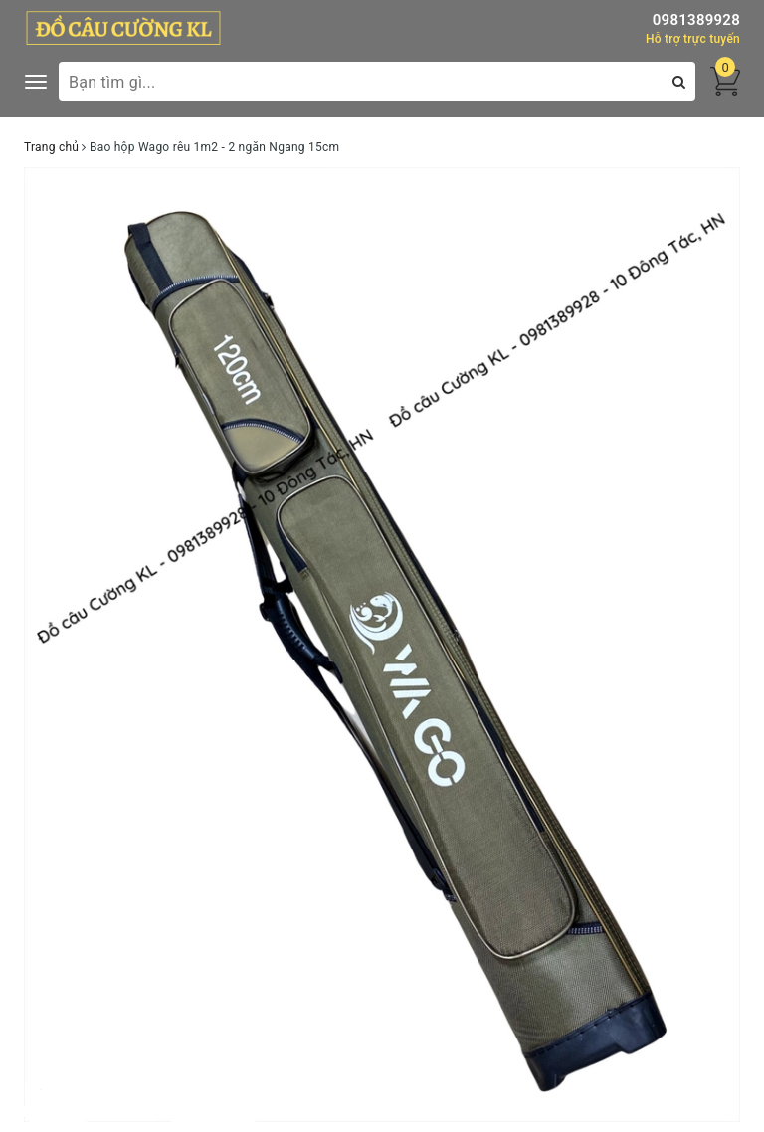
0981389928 (696, 20)
